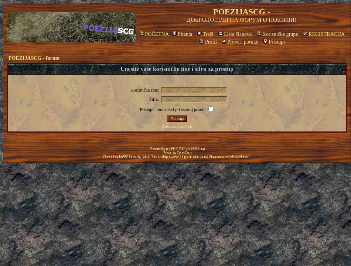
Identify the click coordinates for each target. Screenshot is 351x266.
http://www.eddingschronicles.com (185, 157)
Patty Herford (240, 157)
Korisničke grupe (277, 34)
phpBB (170, 149)
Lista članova (235, 34)
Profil (208, 42)
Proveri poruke (240, 42)
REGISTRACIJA (324, 34)
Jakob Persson (151, 157)
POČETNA (154, 34)
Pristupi (274, 42)
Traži (205, 34)
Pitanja (182, 34)
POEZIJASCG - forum (33, 58)
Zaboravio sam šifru (177, 127)
